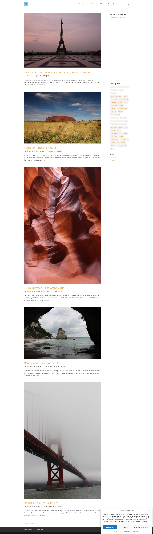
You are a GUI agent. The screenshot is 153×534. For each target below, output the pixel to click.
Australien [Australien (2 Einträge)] (119, 87)
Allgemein (50, 76)
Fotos (123, 4)
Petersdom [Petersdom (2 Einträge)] (114, 124)
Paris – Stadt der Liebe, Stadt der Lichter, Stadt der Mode (57, 72)
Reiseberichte (93, 4)
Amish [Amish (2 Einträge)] (112, 87)
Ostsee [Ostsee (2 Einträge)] (120, 121)
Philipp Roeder (31, 76)
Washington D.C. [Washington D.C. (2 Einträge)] (121, 146)
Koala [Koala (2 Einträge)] (125, 102)
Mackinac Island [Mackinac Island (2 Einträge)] (115, 115)
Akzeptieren (110, 531)
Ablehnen (125, 531)
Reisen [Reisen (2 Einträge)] (125, 127)
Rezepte (116, 4)
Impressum (113, 160)
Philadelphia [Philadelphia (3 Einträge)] (122, 124)
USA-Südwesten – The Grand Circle (44, 288)
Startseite (82, 4)
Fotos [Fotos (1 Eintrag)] (120, 99)
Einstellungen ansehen (141, 531)
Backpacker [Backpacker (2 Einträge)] (114, 90)
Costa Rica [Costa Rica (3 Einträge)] (114, 99)
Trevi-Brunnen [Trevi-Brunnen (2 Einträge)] (124, 139)
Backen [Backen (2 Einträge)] (126, 87)
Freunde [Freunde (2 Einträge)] (126, 99)
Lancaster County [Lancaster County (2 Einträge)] (122, 108)
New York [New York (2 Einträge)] (113, 121)
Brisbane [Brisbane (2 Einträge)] (113, 93)
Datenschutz (114, 157)
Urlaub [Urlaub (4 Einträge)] (113, 142)
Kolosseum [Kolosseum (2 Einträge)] (114, 105)
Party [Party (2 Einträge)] (125, 121)
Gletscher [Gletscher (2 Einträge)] (113, 102)
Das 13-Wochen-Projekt (117, 17)
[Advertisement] (119, 50)
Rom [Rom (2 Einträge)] (118, 130)
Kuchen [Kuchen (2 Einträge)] (121, 105)
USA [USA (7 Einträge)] (118, 142)
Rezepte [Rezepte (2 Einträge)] (113, 130)
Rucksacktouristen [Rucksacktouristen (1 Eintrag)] (116, 133)
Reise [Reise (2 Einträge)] (120, 127)
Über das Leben (105, 4)
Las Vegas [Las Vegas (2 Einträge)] (113, 111)
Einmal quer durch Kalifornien (41, 503)
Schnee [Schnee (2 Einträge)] (125, 133)
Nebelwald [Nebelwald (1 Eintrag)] (123, 118)
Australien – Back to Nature (40, 147)
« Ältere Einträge (29, 523)
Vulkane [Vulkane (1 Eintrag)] (113, 146)
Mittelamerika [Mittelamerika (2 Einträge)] (114, 118)
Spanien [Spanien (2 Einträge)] (121, 136)
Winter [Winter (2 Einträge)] (113, 149)
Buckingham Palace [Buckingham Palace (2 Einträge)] (116, 96)
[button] (149, 515)
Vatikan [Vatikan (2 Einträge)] (123, 142)
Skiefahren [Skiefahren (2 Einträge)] (114, 136)
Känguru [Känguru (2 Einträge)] (113, 108)
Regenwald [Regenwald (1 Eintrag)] (114, 127)
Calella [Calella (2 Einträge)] (125, 96)
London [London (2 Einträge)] (120, 111)
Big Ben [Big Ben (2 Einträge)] (121, 90)
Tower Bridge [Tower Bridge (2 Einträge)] (114, 139)
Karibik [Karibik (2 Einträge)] (120, 102)
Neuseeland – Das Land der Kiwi (42, 363)
